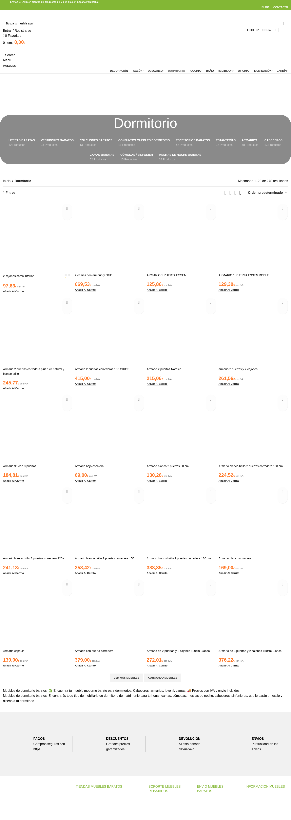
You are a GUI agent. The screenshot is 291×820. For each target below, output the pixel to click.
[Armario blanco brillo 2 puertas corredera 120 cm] (37, 522)
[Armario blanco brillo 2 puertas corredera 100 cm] (254, 426)
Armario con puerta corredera (96, 657)
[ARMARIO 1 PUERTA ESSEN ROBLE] (254, 236)
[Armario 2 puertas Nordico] (182, 329)
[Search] (145, 23)
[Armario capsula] (37, 619)
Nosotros (252, 805)
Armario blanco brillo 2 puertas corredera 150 (107, 560)
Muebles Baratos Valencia (94, 805)
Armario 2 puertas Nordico (166, 367)
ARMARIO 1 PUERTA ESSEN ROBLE (247, 274)
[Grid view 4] (240, 193)
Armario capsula (14, 657)
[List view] (225, 193)
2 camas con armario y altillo (95, 274)
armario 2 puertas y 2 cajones (241, 367)
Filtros (11, 192)
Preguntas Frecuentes (164, 817)
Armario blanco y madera (238, 560)
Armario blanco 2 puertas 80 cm (170, 464)
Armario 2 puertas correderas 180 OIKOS (105, 367)
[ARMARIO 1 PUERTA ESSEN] (182, 236)
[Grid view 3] (235, 193)
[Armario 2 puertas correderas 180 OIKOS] (109, 329)
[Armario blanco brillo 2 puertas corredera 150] (109, 522)
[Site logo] (25, 14)
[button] (14, 290)
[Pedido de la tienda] (268, 193)
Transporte (205, 809)
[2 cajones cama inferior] (37, 236)
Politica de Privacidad (261, 812)
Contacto (155, 809)
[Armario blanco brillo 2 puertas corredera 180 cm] (182, 522)
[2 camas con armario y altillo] (109, 236)
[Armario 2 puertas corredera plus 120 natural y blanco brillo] (37, 329)
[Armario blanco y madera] (254, 522)
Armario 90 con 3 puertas (21, 464)
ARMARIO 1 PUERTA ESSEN (169, 274)
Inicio (7, 181)
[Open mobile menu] (7, 60)
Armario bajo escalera (91, 464)
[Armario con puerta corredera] (109, 619)
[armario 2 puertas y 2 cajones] (254, 329)
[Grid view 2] (230, 193)
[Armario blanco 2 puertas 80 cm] (182, 426)
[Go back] (109, 124)
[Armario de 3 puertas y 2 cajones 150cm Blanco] (254, 619)
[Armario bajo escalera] (109, 426)
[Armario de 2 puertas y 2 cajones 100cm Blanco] (182, 619)
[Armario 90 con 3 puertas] (37, 426)
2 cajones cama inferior (19, 274)
